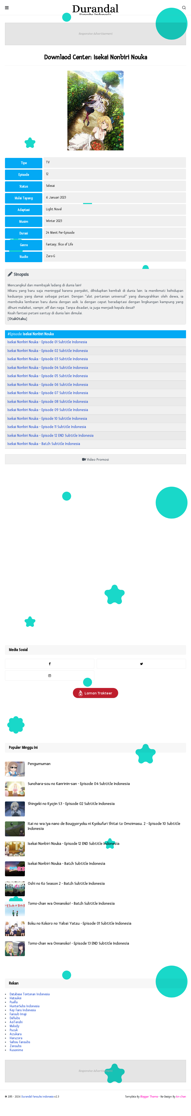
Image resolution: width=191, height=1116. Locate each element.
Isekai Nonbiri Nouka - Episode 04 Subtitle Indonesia (47, 368)
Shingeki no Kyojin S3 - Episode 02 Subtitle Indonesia (71, 803)
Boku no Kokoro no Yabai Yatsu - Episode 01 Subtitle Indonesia (79, 923)
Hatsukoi (15, 998)
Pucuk (14, 1030)
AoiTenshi (16, 1022)
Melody (14, 1026)
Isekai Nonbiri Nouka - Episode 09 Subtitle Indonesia (47, 410)
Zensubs (15, 1046)
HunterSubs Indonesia (24, 1006)
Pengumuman (39, 764)
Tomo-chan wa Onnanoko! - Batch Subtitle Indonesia (71, 903)
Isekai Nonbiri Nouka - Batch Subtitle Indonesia (43, 444)
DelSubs (15, 1018)
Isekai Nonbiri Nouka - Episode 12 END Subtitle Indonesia (50, 436)
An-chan (181, 1096)
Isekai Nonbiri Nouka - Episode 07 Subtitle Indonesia (47, 393)
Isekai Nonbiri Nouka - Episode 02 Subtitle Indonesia (47, 351)
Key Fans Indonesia (23, 1010)
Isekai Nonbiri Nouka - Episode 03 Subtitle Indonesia (47, 359)
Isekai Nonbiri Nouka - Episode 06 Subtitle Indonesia (47, 385)
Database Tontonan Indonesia (29, 994)
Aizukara (15, 1034)
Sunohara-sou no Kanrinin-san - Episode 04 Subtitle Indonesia (79, 783)
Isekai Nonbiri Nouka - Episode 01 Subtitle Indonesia (47, 342)
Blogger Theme (149, 1096)
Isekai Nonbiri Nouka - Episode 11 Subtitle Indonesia (46, 427)
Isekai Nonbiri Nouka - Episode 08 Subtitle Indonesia (47, 402)
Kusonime (16, 1050)
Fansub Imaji (18, 1014)
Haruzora (16, 1038)
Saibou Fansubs (20, 1042)
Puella (13, 1002)
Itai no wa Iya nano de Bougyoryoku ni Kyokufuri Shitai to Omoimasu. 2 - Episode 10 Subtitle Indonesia (104, 826)
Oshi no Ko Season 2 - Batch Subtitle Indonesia (66, 883)
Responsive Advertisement (95, 34)
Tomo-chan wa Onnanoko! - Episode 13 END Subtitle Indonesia (78, 943)
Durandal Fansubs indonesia (37, 1096)
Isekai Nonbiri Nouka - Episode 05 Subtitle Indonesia (47, 376)
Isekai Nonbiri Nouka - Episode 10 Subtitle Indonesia (47, 419)
